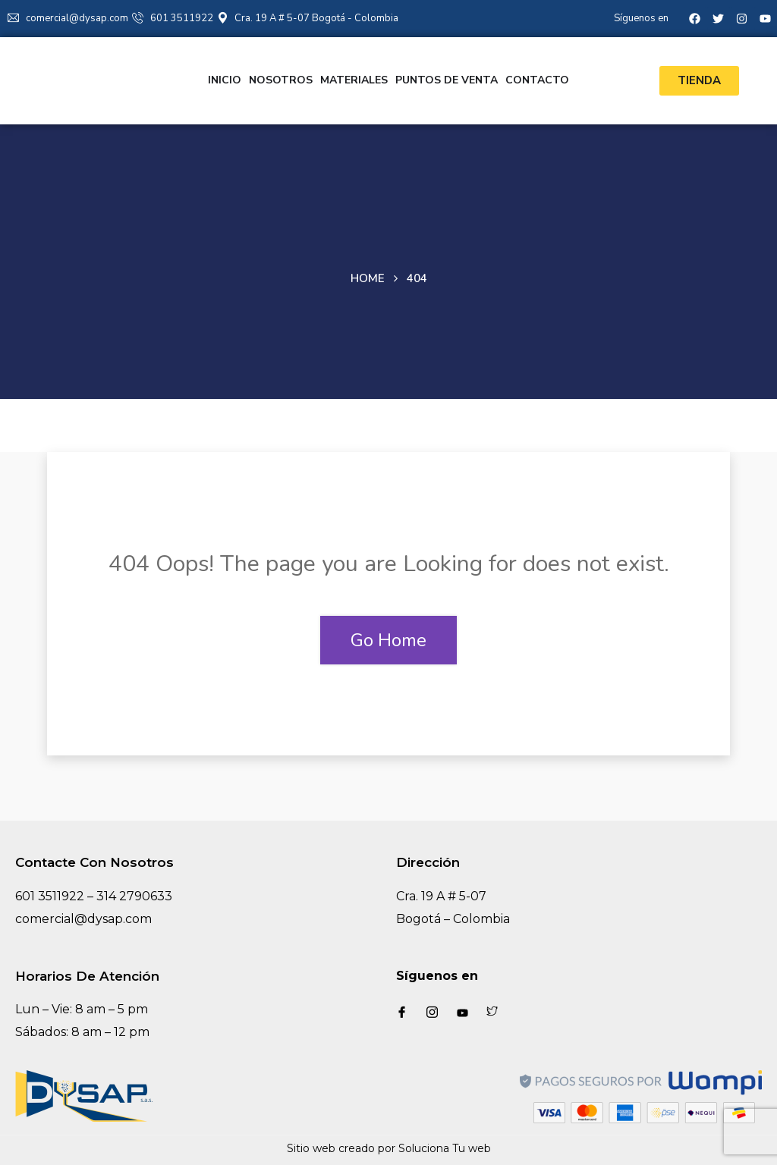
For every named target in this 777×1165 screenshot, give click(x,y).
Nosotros (281, 80)
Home (368, 278)
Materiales (354, 80)
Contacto (537, 80)
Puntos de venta (446, 80)
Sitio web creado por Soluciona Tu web (389, 1148)
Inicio (224, 80)
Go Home (388, 640)
